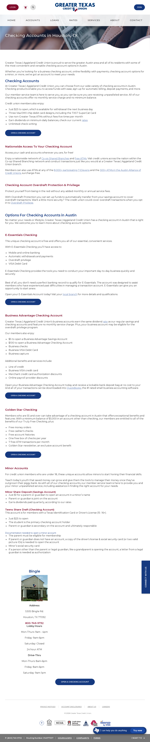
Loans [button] (54, 20)
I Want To (136, 738)
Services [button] (94, 20)
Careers (106, 707)
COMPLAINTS (82, 738)
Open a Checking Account (75, 682)
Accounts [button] (33, 20)
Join (139, 7)
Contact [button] (136, 20)
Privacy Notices (47, 707)
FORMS (97, 738)
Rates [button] (73, 20)
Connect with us (145, 577)
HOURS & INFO (65, 738)
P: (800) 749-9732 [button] (13, 738)
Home (11, 20)
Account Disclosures (71, 707)
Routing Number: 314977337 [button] (39, 738)
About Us (92, 707)
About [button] (115, 20)
